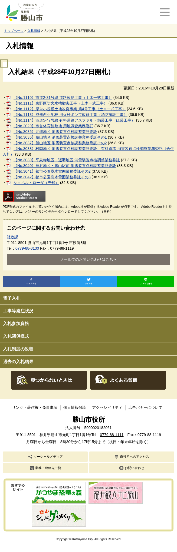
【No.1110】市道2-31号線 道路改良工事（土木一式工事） (63, 97)
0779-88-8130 (27, 248)
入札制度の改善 (18, 349)
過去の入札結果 (18, 361)
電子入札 (11, 298)
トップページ (14, 31)
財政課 (12, 237)
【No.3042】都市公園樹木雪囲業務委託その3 (52, 177)
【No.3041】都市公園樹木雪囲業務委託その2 (52, 171)
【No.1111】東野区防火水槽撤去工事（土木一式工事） (60, 103)
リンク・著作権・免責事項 (34, 407)
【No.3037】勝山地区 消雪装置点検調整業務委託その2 (60, 143)
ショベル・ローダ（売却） (36, 182)
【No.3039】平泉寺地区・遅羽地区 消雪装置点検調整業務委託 (67, 160)
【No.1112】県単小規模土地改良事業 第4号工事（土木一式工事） (70, 109)
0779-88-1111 (111, 435)
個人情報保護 (74, 407)
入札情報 (33, 31)
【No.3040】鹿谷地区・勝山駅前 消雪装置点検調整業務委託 (65, 165)
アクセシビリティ (107, 407)
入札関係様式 (16, 336)
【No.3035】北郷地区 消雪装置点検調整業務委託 (55, 131)
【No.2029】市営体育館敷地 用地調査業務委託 (53, 126)
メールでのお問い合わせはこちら (88, 259)
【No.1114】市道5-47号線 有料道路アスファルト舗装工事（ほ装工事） (74, 120)
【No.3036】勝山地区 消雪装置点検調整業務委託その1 (60, 137)
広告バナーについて (145, 407)
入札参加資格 (16, 323)
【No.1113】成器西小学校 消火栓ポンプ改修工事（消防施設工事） (70, 114)
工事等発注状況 (18, 311)
